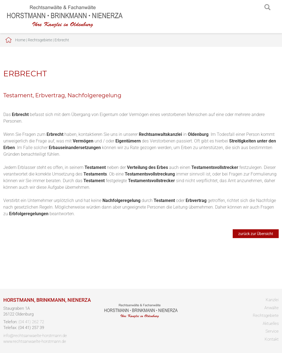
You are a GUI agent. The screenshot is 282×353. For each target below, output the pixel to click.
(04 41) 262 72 (31, 321)
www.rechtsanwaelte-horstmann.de (34, 341)
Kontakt (272, 339)
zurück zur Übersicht (255, 233)
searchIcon (267, 7)
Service (272, 331)
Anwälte (271, 307)
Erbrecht (62, 40)
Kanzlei (272, 299)
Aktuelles (271, 323)
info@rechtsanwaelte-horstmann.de (35, 335)
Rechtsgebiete (40, 40)
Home (20, 40)
